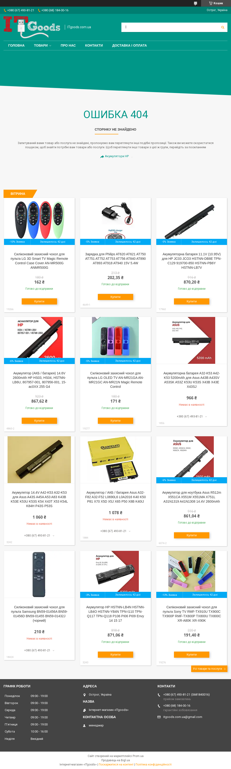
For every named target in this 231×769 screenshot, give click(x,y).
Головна (16, 45)
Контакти (94, 45)
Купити (39, 301)
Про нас (68, 45)
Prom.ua (138, 756)
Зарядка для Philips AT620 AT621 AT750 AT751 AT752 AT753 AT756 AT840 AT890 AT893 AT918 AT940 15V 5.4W (115, 258)
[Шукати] (222, 27)
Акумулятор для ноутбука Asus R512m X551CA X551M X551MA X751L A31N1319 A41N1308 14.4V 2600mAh (191, 497)
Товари (41, 45)
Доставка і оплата (129, 45)
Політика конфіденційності (154, 764)
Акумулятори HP (117, 156)
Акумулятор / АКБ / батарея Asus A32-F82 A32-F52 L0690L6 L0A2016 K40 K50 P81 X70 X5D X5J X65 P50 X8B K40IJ (115, 497)
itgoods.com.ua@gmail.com (182, 717)
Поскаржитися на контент (116, 764)
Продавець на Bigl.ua (115, 760)
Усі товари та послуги (207, 668)
